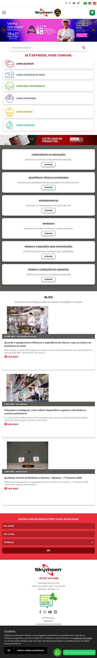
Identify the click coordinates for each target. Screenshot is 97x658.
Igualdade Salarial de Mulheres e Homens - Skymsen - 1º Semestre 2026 (43, 477)
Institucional (21, 471)
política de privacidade (83, 638)
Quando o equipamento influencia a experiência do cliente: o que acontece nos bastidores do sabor (47, 344)
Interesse (9, 542)
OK (8, 650)
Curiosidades (21, 404)
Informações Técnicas (26, 336)
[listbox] (48, 542)
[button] (93, 29)
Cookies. (10, 631)
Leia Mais (11, 356)
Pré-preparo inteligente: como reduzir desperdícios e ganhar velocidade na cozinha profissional (45, 412)
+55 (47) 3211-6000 (48, 578)
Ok (48, 550)
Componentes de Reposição (48, 624)
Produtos (48, 621)
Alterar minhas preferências (30, 650)
